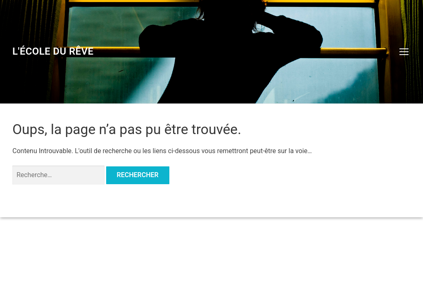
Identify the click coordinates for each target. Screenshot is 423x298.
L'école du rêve (52, 51)
